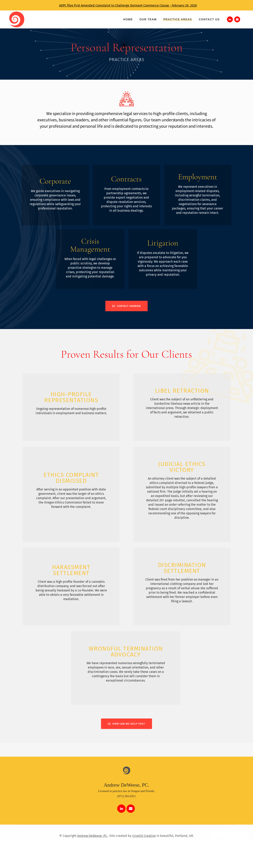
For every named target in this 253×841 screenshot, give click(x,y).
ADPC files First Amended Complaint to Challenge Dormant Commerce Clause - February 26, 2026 (128, 5)
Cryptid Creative (144, 836)
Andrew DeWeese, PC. (92, 836)
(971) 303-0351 (126, 796)
